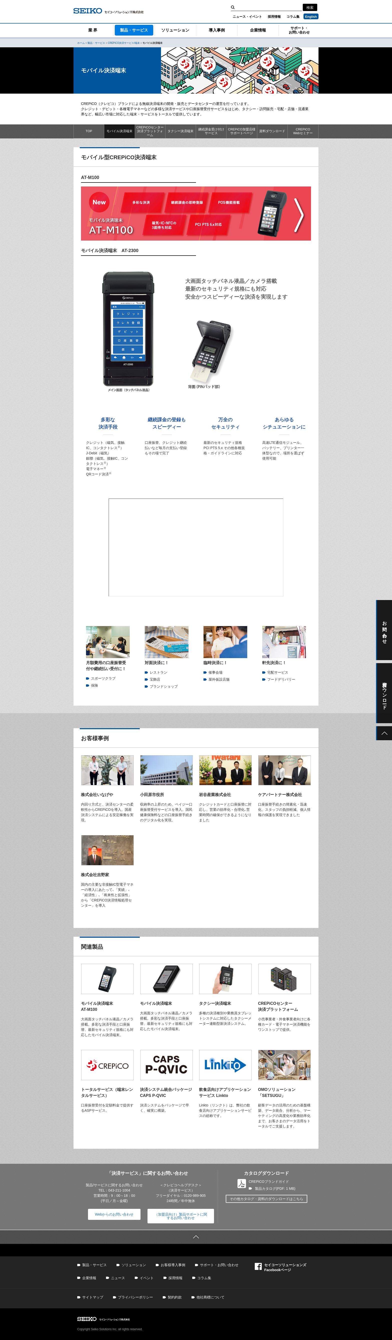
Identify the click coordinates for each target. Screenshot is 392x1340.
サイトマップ (92, 1297)
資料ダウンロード (272, 131)
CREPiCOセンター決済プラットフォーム (150, 131)
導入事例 (217, 30)
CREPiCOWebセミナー (303, 131)
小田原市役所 (152, 795)
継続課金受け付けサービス (211, 131)
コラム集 (293, 17)
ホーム (81, 43)
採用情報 (274, 17)
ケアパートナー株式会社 (280, 795)
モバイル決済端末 (119, 131)
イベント (147, 1278)
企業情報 (258, 30)
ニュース (118, 1278)
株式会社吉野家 (95, 875)
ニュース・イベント (247, 17)
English (311, 17)
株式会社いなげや (97, 795)
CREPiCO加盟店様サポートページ (242, 131)
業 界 (92, 30)
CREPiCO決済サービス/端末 (124, 43)
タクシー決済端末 (181, 131)
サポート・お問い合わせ (299, 30)
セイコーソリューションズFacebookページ (280, 1267)
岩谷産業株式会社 (215, 795)
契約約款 (175, 1297)
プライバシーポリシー (135, 1297)
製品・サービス (134, 30)
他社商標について (210, 1297)
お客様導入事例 (173, 1265)
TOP (89, 131)
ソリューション (175, 30)
